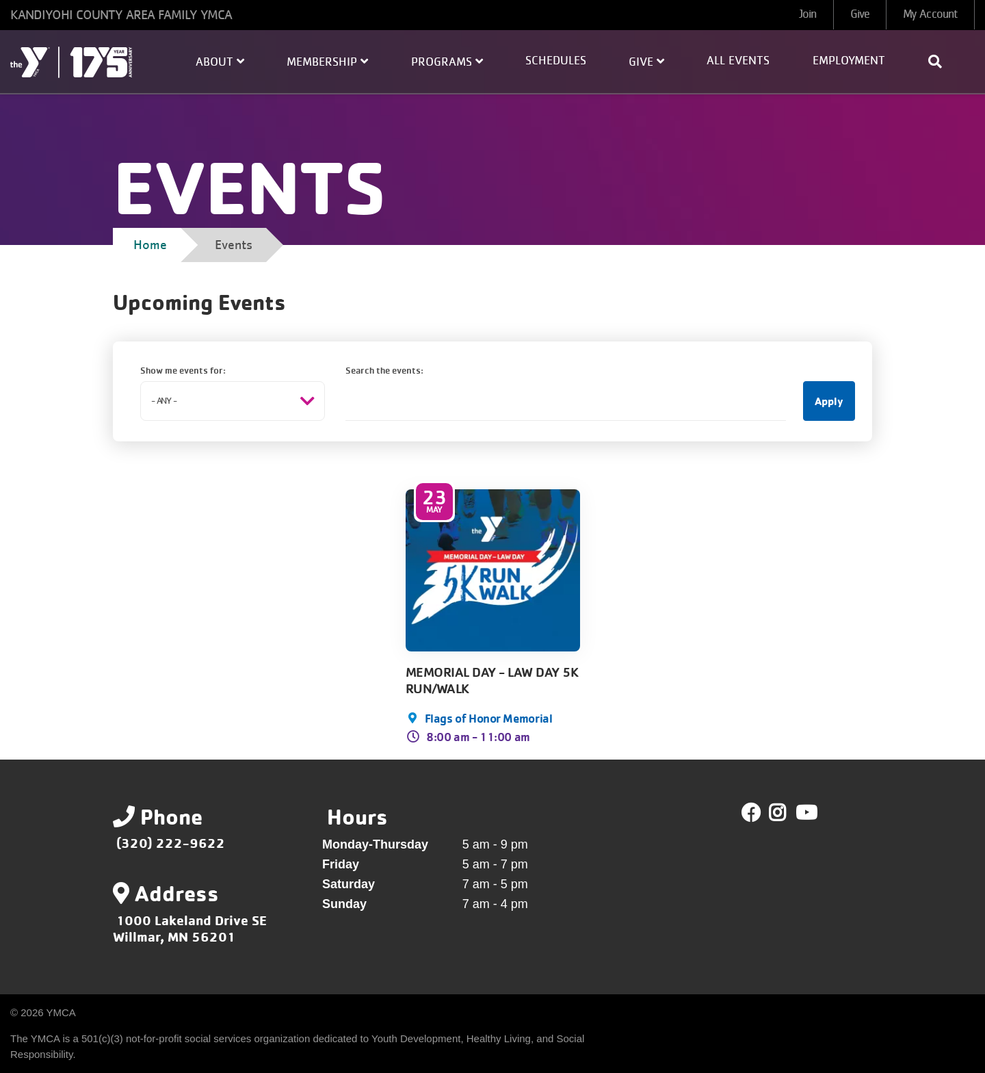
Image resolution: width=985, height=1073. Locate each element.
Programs (447, 61)
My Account (930, 14)
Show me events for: (183, 370)
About (220, 61)
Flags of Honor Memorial (489, 717)
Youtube (805, 813)
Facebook (751, 813)
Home (150, 245)
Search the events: (384, 370)
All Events (738, 61)
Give (859, 14)
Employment (849, 61)
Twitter (787, 813)
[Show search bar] (941, 61)
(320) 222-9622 (170, 842)
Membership (327, 61)
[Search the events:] (565, 401)
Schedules (555, 61)
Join (807, 14)
